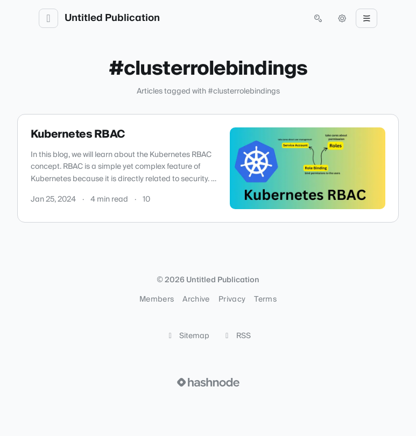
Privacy (231, 299)
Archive (195, 299)
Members (156, 299)
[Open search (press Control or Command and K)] (318, 18)
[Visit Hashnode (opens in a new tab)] (208, 382)
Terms (265, 299)
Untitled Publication (112, 18)
